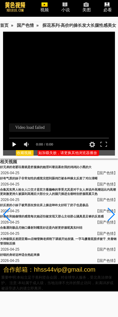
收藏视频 (24, 153)
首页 (4, 25)
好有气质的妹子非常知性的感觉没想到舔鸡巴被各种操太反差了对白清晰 (49, 178)
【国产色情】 (106, 173)
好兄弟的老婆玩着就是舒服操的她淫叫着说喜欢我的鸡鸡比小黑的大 (45, 167)
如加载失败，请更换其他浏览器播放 (68, 153)
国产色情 (25, 25)
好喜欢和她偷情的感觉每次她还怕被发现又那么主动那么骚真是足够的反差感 (52, 216)
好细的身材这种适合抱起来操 (20, 254)
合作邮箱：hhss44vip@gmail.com (49, 269)
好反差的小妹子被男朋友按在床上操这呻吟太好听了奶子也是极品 (44, 205)
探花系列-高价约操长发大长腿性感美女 (79, 25)
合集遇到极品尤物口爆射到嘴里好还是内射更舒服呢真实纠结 (41, 227)
